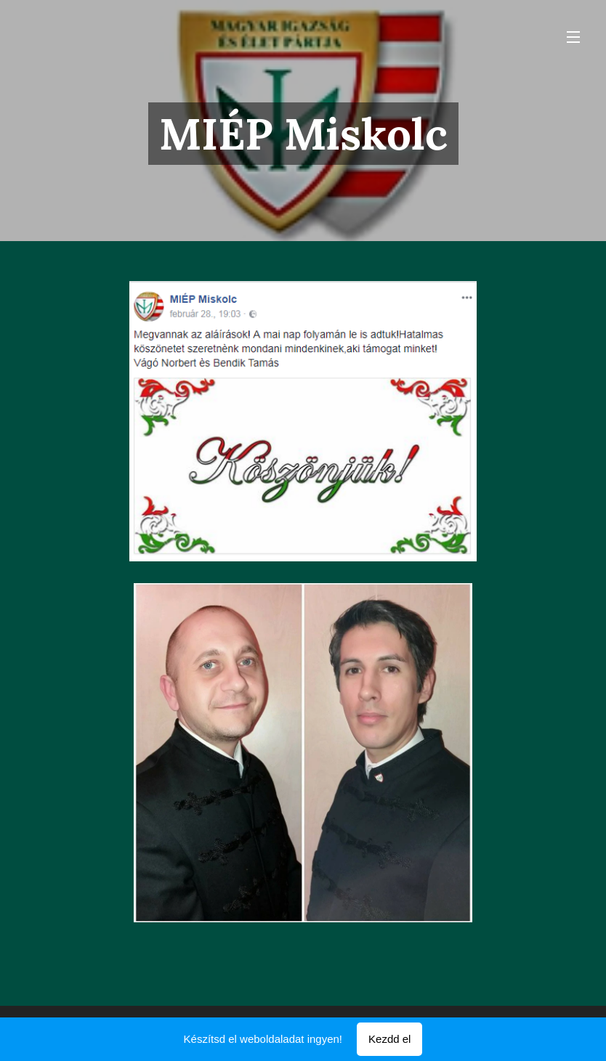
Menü (573, 37)
